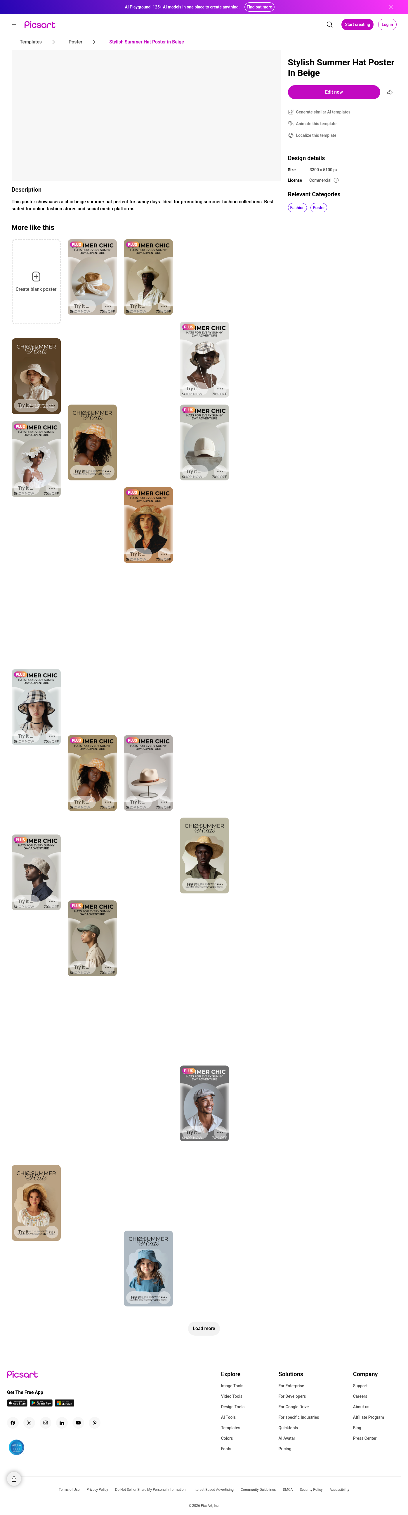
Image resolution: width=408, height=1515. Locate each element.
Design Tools (233, 1406)
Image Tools (232, 1385)
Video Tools (231, 1396)
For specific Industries (298, 1417)
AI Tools (228, 1417)
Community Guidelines (258, 1490)
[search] (330, 25)
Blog (357, 1427)
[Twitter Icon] (29, 1423)
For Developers (292, 1396)
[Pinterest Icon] (94, 1423)
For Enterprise (291, 1385)
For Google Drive (293, 1406)
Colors (227, 1438)
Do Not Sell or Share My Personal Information (150, 1490)
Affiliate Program (368, 1417)
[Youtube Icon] (78, 1423)
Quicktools (288, 1427)
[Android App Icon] (41, 1405)
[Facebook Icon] (13, 1423)
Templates (230, 1427)
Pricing (284, 1448)
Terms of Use (69, 1490)
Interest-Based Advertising (213, 1490)
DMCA (288, 1490)
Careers (360, 1396)
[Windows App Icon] (64, 1405)
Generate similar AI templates (323, 112)
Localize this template (316, 135)
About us (361, 1406)
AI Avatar (286, 1438)
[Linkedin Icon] (62, 1423)
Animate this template (316, 123)
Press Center (365, 1438)
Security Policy (311, 1490)
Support (360, 1385)
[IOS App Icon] (17, 1405)
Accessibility (339, 1490)
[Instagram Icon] (45, 1423)
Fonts (226, 1448)
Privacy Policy (97, 1490)
